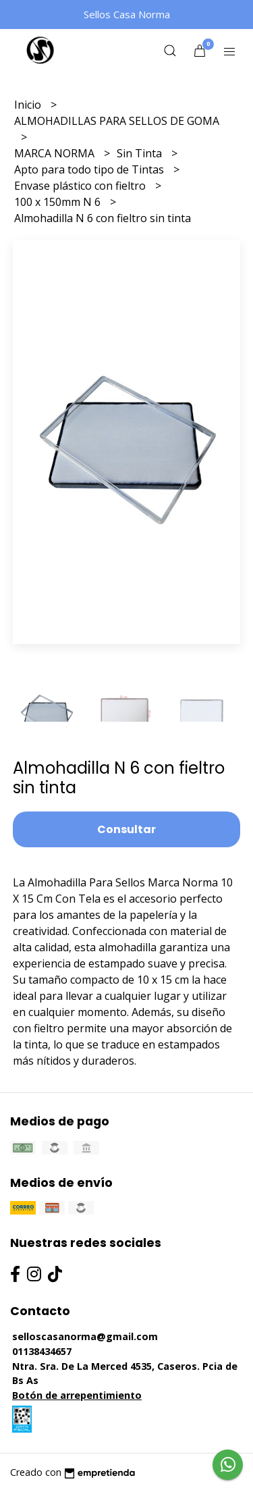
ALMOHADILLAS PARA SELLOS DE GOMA (116, 120)
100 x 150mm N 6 (58, 201)
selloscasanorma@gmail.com (85, 1336)
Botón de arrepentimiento (77, 1395)
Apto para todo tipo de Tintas (90, 169)
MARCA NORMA (55, 153)
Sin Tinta (141, 153)
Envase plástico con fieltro (81, 185)
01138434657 (42, 1351)
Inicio (29, 104)
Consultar (126, 829)
